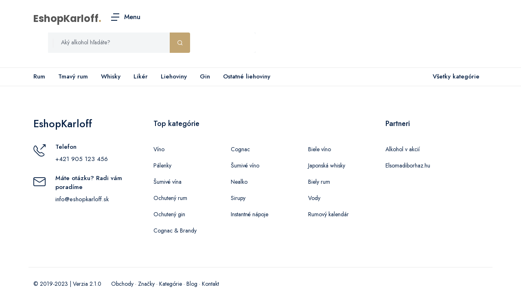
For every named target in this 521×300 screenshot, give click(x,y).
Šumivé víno (245, 165)
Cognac (240, 149)
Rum (39, 76)
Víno (158, 149)
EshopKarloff (66, 18)
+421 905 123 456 (81, 158)
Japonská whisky (326, 165)
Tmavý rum (73, 76)
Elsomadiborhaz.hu (407, 165)
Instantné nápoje (249, 214)
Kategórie (170, 284)
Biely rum (319, 182)
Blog (191, 284)
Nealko (239, 182)
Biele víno (319, 149)
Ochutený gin (169, 214)
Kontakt (210, 284)
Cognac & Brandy (175, 230)
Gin (205, 76)
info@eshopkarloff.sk (82, 199)
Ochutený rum (170, 198)
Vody (314, 198)
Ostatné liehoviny (246, 76)
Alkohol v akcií (402, 149)
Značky (146, 284)
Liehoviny (174, 76)
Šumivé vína (167, 182)
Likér (141, 76)
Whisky (110, 76)
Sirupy (238, 198)
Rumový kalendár (328, 214)
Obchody (122, 284)
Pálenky (162, 165)
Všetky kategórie (454, 77)
